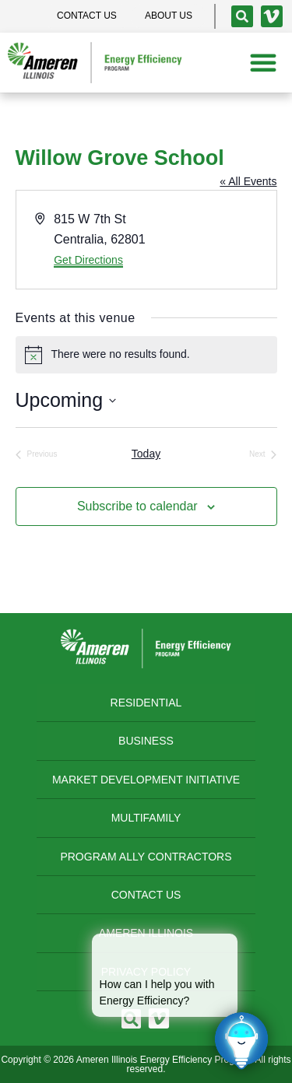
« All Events (248, 181)
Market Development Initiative (146, 779)
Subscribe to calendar (137, 506)
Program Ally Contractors (145, 856)
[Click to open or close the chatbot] (241, 1040)
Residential (146, 702)
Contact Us (146, 894)
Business (146, 740)
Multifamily (146, 817)
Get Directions (88, 260)
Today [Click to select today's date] (146, 453)
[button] (263, 62)
